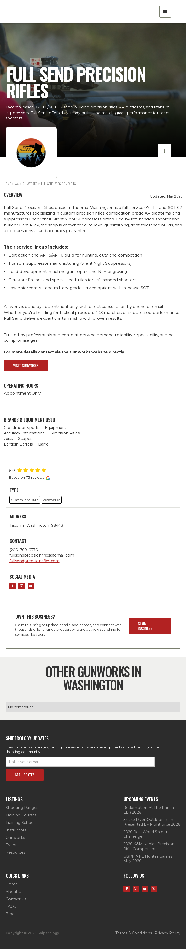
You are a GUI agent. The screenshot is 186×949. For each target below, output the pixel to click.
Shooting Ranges (22, 807)
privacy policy (167, 933)
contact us (16, 899)
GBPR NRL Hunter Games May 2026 (147, 858)
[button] (165, 12)
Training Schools (21, 822)
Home (12, 884)
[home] (33, 11)
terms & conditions (133, 933)
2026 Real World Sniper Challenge (145, 834)
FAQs (11, 906)
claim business (145, 626)
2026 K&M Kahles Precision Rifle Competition (148, 846)
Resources (15, 852)
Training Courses (21, 815)
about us (14, 891)
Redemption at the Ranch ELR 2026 (148, 810)
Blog (10, 914)
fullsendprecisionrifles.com (34, 561)
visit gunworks (26, 365)
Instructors (16, 830)
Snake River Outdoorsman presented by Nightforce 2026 (151, 822)
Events (12, 845)
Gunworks (15, 837)
